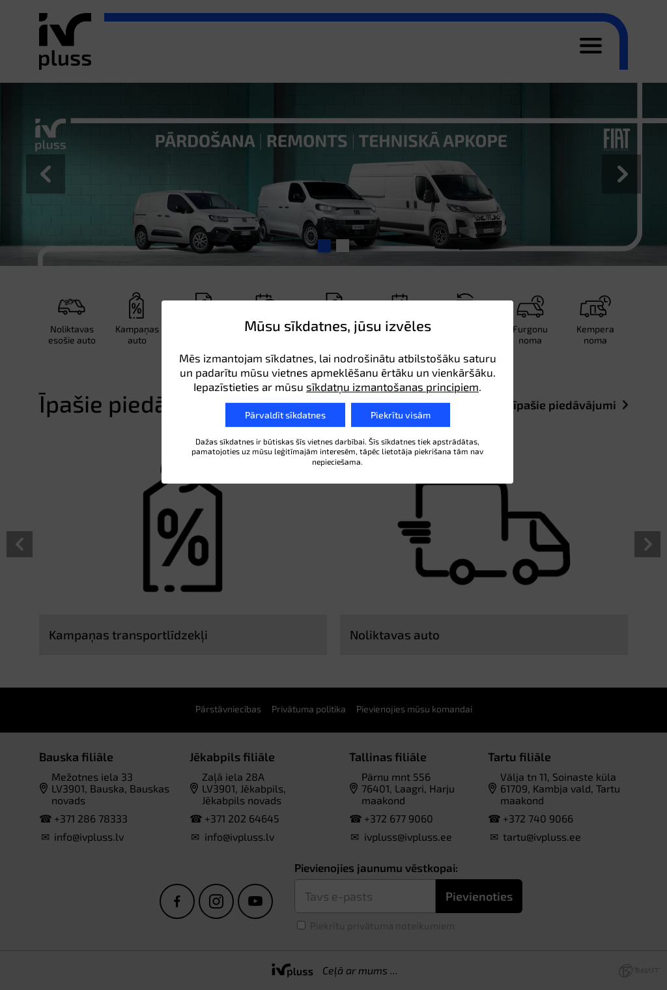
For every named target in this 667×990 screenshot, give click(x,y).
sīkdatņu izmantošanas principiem (392, 386)
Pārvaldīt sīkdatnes (285, 414)
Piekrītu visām (401, 414)
